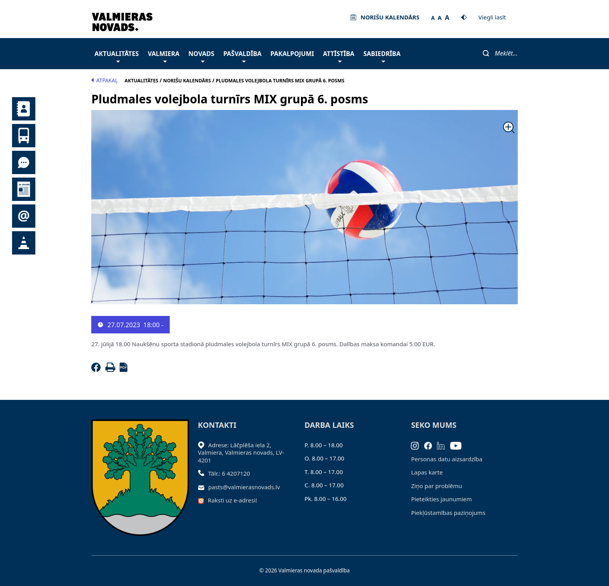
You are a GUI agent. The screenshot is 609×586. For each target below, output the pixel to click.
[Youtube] (458, 445)
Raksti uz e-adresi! (232, 500)
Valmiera (163, 55)
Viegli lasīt (492, 17)
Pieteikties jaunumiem (23, 216)
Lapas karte (427, 472)
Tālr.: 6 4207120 (229, 473)
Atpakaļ (104, 80)
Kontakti (23, 108)
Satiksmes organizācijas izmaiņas (23, 243)
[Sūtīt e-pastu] (203, 487)
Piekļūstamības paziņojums (448, 512)
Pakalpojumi (292, 53)
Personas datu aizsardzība (446, 459)
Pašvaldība (242, 55)
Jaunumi (23, 189)
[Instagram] (417, 445)
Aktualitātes (116, 55)
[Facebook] (97, 369)
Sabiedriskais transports (23, 135)
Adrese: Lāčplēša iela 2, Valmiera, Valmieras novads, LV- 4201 (241, 452)
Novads (201, 55)
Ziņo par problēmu (436, 486)
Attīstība (339, 55)
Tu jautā (23, 162)
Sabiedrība (381, 55)
